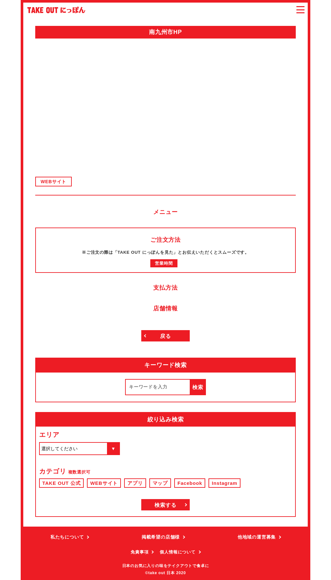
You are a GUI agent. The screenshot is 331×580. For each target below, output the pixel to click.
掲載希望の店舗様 (161, 537)
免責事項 (139, 552)
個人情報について (177, 552)
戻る (165, 336)
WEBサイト (53, 181)
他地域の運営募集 (257, 537)
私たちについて (67, 537)
